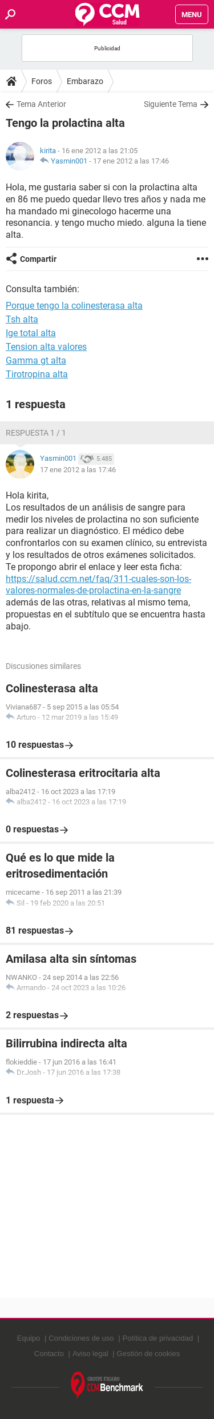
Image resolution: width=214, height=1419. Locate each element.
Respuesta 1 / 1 (36, 432)
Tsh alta (22, 319)
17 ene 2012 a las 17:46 (131, 161)
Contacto (49, 1353)
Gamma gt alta (36, 360)
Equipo (28, 1338)
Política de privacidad (158, 1338)
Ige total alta (31, 333)
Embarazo (85, 81)
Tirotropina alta (37, 374)
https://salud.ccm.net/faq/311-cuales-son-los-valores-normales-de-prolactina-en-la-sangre (98, 584)
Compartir (38, 259)
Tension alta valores (46, 346)
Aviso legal (90, 1353)
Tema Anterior (41, 104)
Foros (41, 81)
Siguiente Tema (170, 104)
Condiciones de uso (81, 1338)
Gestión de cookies (148, 1353)
